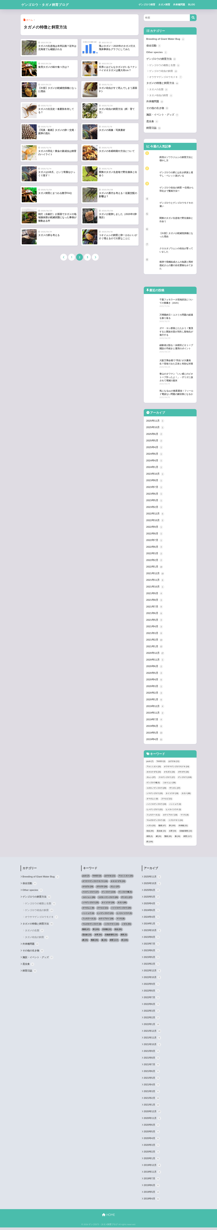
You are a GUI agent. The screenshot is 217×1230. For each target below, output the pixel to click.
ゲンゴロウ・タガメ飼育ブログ (47, 4)
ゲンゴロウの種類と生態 (164, 65)
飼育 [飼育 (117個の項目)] (187, 838)
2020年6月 (154, 667)
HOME (108, 1217)
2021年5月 (154, 621)
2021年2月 (154, 641)
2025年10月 (155, 428)
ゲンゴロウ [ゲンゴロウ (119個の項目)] (184, 779)
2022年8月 (154, 534)
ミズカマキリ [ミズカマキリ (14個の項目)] (175, 822)
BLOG (191, 4)
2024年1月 (154, 468)
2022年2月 (154, 561)
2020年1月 (154, 701)
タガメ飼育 (164, 4)
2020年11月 (155, 661)
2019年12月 (155, 707)
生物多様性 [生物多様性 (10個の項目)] (185, 832)
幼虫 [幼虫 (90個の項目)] (150, 832)
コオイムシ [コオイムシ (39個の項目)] (169, 784)
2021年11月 (155, 581)
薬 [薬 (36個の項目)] (177, 838)
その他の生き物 (157, 108)
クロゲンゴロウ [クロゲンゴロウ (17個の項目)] (167, 779)
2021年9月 (154, 594)
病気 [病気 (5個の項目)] (149, 838)
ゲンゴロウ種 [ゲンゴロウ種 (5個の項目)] (153, 784)
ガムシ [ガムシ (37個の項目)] (151, 779)
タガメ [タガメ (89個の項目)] (186, 795)
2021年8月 (154, 601)
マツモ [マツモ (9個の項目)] (184, 816)
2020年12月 (155, 654)
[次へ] (95, 257)
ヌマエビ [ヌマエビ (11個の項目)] (166, 800)
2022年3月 (154, 554)
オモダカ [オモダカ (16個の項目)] (169, 773)
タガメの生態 (158, 90)
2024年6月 (154, 454)
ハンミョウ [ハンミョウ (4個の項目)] (175, 806)
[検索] (193, 17)
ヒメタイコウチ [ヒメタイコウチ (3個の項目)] (173, 811)
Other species (157, 52)
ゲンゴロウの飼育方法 (161, 59)
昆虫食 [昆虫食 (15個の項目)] (161, 832)
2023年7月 (154, 488)
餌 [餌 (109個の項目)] (149, 843)
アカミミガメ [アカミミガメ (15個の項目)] (153, 768)
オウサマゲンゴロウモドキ (165, 77)
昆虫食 (152, 122)
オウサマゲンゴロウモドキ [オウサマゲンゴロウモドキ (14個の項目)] (176, 768)
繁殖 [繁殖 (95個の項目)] (168, 838)
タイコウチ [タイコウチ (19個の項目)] (172, 795)
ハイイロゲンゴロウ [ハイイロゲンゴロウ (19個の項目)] (156, 806)
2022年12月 (155, 514)
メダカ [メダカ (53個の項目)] (151, 827)
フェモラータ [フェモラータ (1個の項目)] (153, 816)
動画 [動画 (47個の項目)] (162, 827)
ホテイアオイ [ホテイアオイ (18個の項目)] (170, 816)
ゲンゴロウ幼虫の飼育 (163, 71)
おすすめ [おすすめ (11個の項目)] (173, 763)
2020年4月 (154, 681)
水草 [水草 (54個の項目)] (172, 832)
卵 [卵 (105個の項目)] (172, 827)
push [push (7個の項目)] (149, 763)
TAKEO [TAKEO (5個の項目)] (160, 763)
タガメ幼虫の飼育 (161, 95)
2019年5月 (154, 734)
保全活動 (153, 46)
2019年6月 (154, 727)
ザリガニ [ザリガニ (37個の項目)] (174, 789)
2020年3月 (154, 687)
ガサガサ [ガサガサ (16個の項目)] (183, 773)
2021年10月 (155, 588)
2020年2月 (154, 694)
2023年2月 (154, 508)
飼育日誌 (153, 128)
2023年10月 (155, 474)
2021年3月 (154, 634)
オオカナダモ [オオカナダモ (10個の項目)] (153, 773)
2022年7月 (154, 541)
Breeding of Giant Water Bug (165, 39)
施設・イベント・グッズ (162, 115)
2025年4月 (154, 448)
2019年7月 (154, 721)
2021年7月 (154, 608)
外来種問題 (179, 4)
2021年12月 (155, 574)
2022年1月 (154, 567)
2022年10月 (155, 521)
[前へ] (63, 257)
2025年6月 (154, 434)
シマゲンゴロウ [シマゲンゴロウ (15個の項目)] (154, 795)
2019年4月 (154, 741)
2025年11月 (155, 421)
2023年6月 (154, 494)
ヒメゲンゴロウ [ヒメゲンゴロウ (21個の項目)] (154, 811)
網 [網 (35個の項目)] (158, 838)
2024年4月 (154, 461)
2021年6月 (154, 614)
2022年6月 (154, 547)
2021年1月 (154, 648)
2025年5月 (154, 441)
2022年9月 (154, 528)
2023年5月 (154, 501)
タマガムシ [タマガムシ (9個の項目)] (152, 800)
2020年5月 (154, 674)
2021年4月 (154, 628)
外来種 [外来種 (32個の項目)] (183, 827)
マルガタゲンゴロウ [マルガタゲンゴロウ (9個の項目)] (155, 822)
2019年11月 (155, 714)
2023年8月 (154, 481)
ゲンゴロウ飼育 (147, 4)
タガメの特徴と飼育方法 (162, 83)
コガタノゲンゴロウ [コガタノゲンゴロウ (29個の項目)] (156, 789)
